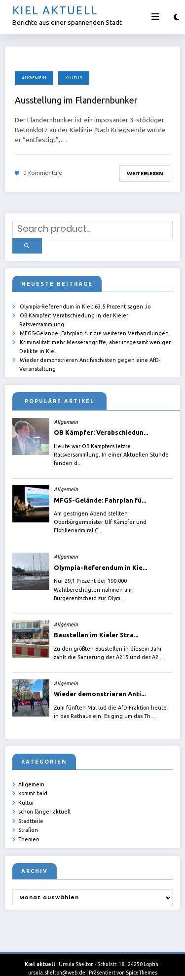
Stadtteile (30, 811)
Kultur (73, 78)
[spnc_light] (176, 17)
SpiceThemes (141, 961)
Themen (28, 828)
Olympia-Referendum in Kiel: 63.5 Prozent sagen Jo (85, 302)
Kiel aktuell (55, 10)
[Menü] (155, 17)
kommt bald (32, 785)
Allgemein (34, 78)
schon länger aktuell (44, 802)
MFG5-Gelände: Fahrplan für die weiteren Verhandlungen (94, 327)
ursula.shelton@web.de (56, 961)
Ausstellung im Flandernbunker (76, 100)
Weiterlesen (145, 173)
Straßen (28, 819)
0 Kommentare (42, 173)
